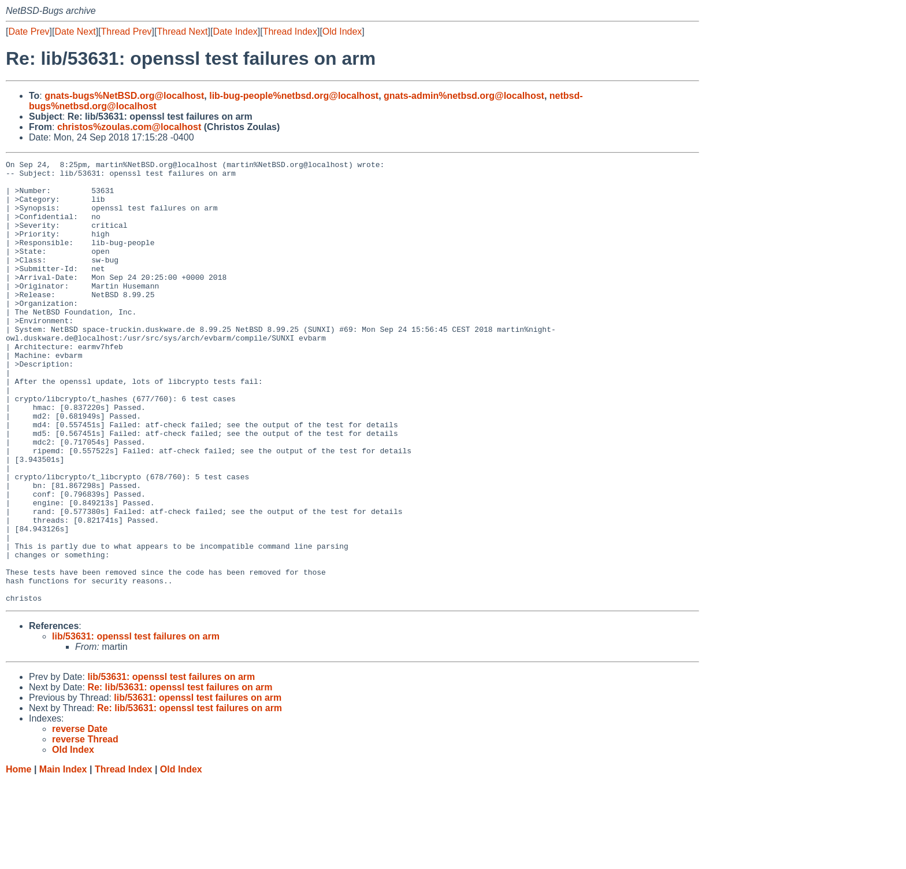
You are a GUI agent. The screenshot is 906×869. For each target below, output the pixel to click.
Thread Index (290, 31)
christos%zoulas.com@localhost (129, 127)
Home (18, 858)
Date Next (74, 31)
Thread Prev (126, 31)
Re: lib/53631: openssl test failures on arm (179, 776)
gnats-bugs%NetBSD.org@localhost (124, 96)
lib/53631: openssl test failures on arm (136, 725)
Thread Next (182, 31)
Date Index (235, 31)
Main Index (63, 858)
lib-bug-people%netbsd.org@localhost (293, 96)
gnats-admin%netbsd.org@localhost (464, 96)
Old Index (342, 31)
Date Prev (28, 31)
